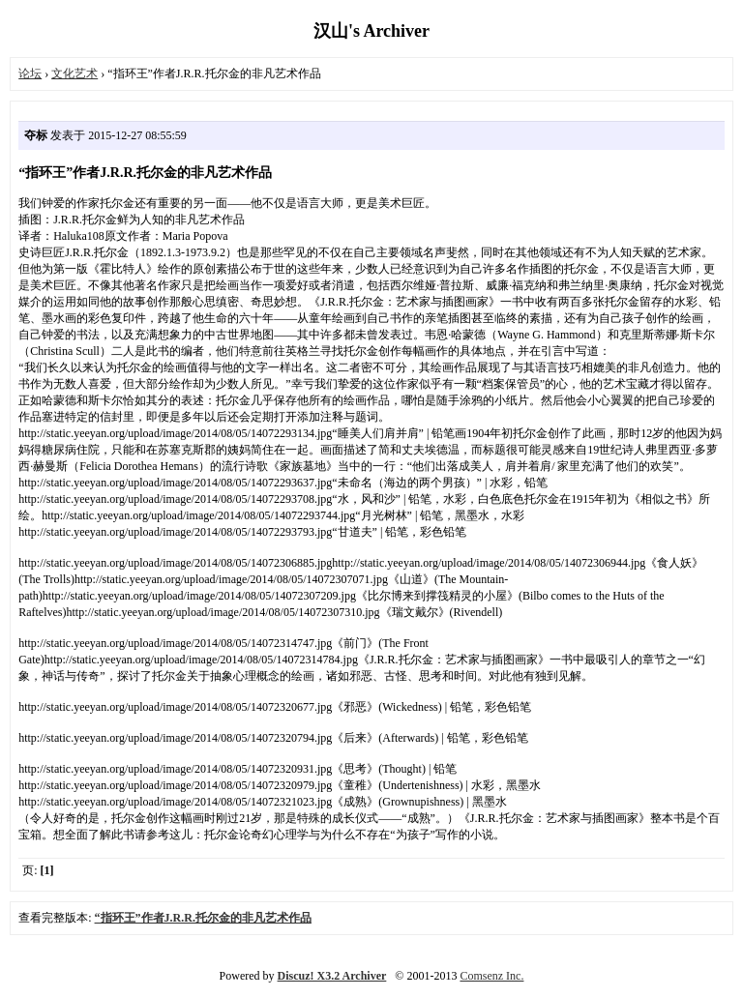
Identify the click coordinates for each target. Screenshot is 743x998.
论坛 (30, 73)
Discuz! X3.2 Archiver (332, 976)
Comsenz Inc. (491, 976)
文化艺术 (74, 73)
